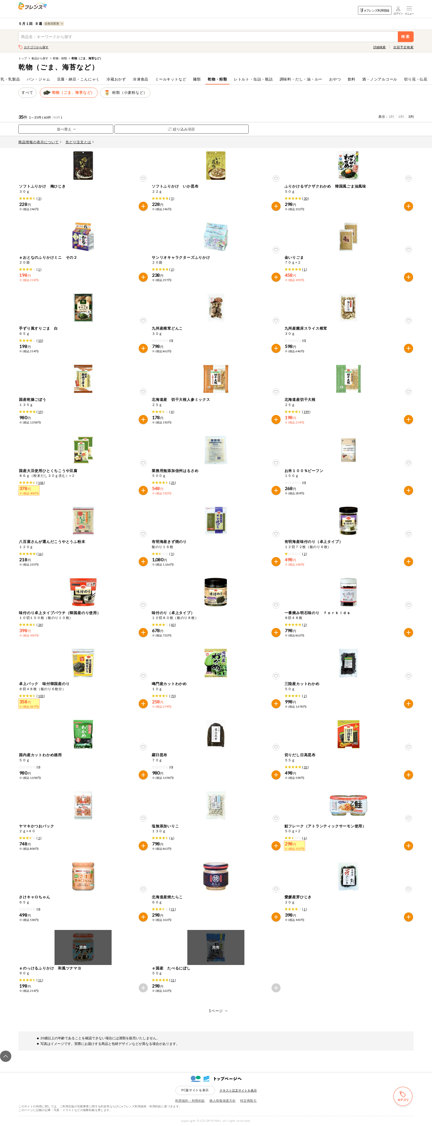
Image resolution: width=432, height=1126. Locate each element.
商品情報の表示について (39, 142)
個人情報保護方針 (222, 1100)
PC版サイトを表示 (195, 1090)
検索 (405, 36)
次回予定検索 (403, 47)
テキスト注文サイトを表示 (238, 1090)
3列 (411, 116)
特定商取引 (248, 1100)
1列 (391, 116)
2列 (401, 116)
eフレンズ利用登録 (374, 10)
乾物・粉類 (60, 58)
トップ (22, 58)
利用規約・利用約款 (190, 1100)
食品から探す (39, 58)
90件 (56, 117)
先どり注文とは (80, 142)
